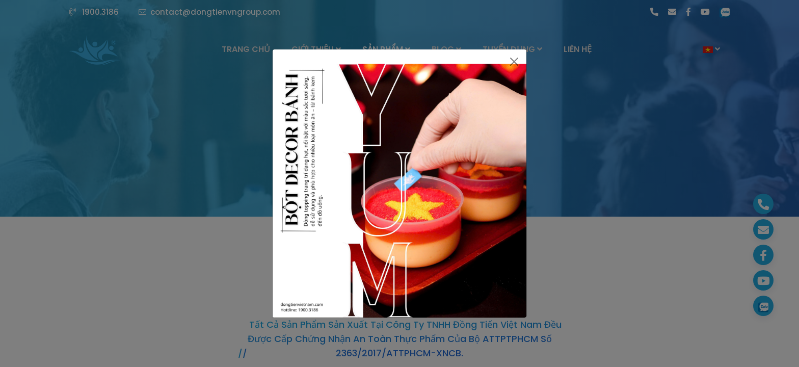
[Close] (514, 62)
